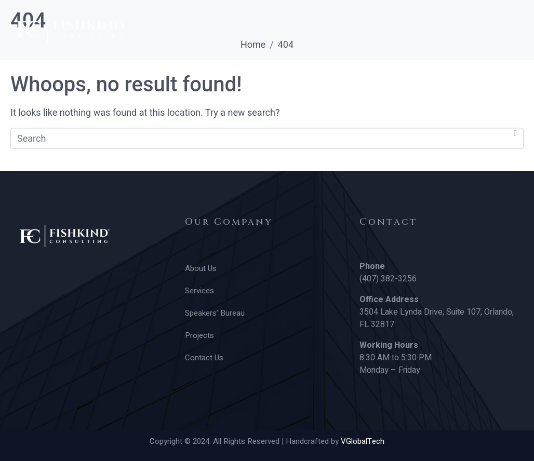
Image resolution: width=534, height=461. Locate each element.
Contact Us (368, 65)
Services (109, 65)
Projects (291, 65)
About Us (35, 65)
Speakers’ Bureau (200, 65)
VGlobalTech (362, 441)
